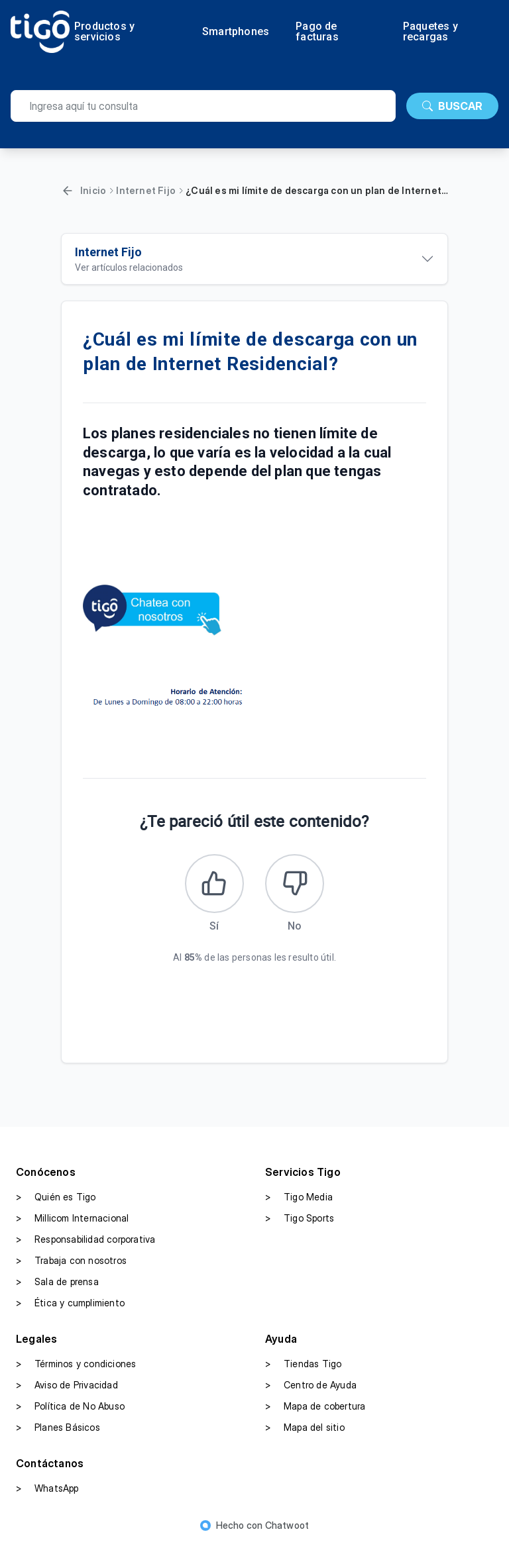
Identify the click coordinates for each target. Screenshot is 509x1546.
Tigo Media (299, 1197)
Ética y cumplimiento (70, 1303)
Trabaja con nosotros (71, 1261)
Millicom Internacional (72, 1219)
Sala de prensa (57, 1282)
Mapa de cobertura (315, 1407)
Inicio (93, 190)
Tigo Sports (299, 1219)
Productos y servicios (104, 31)
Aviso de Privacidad (67, 1385)
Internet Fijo (146, 190)
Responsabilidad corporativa (85, 1240)
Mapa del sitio (305, 1428)
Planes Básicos (58, 1428)
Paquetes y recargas (430, 31)
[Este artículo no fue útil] (295, 884)
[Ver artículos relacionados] (254, 259)
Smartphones (235, 31)
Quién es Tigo (56, 1197)
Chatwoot (287, 1525)
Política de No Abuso (70, 1407)
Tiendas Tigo (303, 1364)
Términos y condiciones (76, 1364)
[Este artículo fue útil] (214, 884)
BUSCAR (452, 106)
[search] (203, 106)
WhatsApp (47, 1489)
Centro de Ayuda (311, 1385)
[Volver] (67, 190)
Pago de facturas (317, 31)
